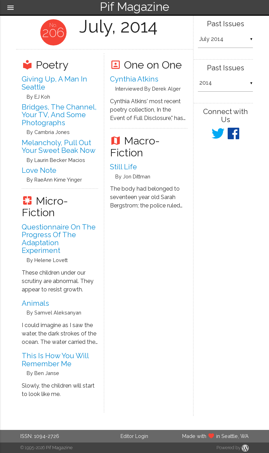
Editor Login (134, 436)
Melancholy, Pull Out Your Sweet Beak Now (59, 147)
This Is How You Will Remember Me (55, 360)
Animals (35, 303)
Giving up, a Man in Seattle (54, 83)
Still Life (123, 167)
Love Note (39, 170)
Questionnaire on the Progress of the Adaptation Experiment (59, 239)
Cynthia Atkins (134, 79)
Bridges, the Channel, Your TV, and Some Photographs (59, 115)
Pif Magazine (59, 447)
